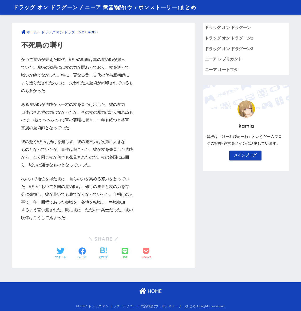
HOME (150, 291)
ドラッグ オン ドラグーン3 (229, 49)
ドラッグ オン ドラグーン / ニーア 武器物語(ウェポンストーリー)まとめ (108, 7)
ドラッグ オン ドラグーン (228, 27)
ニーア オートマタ (221, 70)
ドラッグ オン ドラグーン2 (229, 38)
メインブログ (245, 156)
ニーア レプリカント (223, 59)
